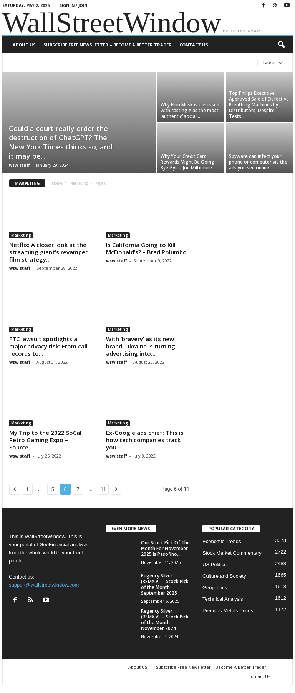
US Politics (214, 564)
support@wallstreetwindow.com (44, 585)
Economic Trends (221, 541)
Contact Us (193, 45)
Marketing (79, 183)
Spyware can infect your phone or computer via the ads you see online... (258, 162)
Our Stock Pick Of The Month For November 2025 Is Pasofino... (165, 548)
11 (103, 489)
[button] (281, 44)
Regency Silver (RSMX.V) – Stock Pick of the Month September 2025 (165, 584)
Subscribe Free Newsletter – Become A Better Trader (107, 45)
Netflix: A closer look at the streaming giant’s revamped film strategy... (49, 252)
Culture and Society (224, 576)
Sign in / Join (73, 5)
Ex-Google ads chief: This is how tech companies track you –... (145, 440)
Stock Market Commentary (232, 553)
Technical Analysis (222, 599)
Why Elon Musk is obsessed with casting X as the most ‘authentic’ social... (190, 110)
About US (24, 45)
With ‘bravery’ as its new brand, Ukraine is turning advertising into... (140, 346)
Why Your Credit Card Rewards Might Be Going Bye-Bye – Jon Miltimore (187, 162)
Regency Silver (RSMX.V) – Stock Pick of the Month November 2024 (165, 620)
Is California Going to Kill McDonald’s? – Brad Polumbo (146, 248)
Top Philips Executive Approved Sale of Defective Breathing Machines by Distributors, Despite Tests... (259, 104)
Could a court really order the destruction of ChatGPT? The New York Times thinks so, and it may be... (61, 142)
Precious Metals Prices (227, 610)
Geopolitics (214, 587)
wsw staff (19, 165)
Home (57, 183)
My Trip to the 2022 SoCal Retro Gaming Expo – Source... (45, 440)
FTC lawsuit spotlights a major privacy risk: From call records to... (48, 346)
